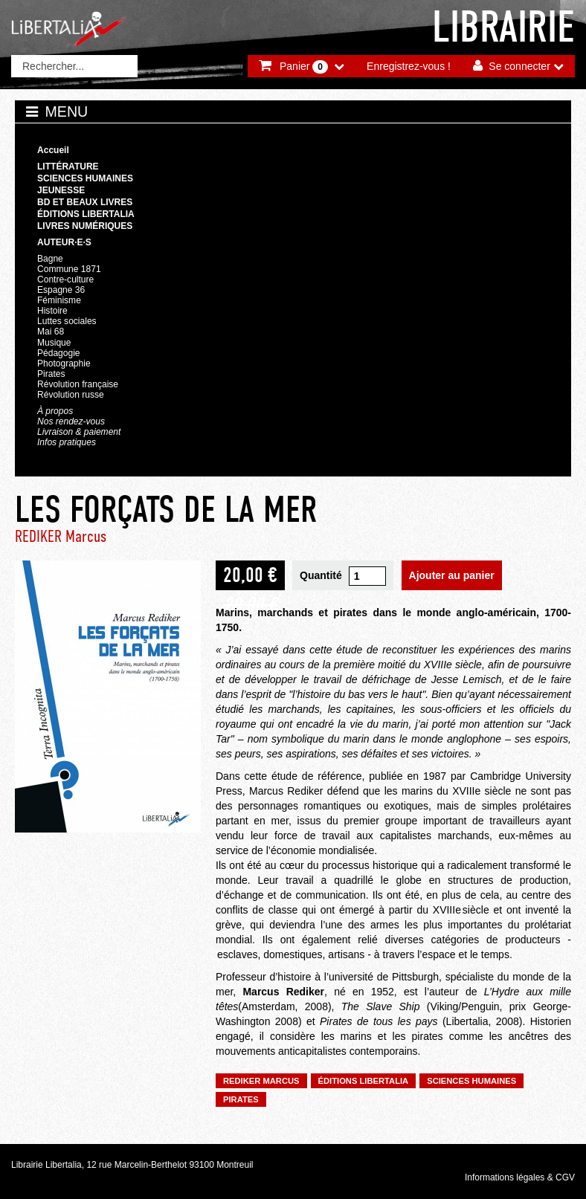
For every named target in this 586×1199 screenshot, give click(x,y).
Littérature (68, 166)
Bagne (50, 258)
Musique (54, 342)
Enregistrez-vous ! (409, 66)
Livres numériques (84, 226)
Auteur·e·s (64, 242)
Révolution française (77, 384)
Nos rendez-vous (71, 421)
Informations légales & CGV (520, 1177)
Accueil (53, 150)
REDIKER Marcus (60, 536)
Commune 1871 (69, 269)
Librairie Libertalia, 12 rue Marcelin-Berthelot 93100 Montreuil (132, 1165)
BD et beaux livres (84, 202)
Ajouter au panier (452, 575)
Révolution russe (70, 394)
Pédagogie (58, 353)
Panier (304, 67)
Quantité (321, 575)
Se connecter (519, 66)
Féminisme (59, 300)
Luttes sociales (67, 321)
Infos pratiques (66, 442)
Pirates (51, 373)
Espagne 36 (61, 289)
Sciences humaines (85, 178)
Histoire (52, 310)
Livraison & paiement (78, 431)
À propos (55, 411)
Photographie (64, 363)
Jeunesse (61, 190)
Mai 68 (50, 331)
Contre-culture (65, 279)
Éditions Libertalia (86, 214)
